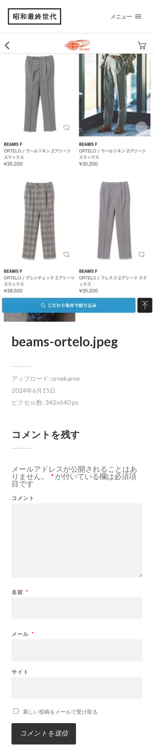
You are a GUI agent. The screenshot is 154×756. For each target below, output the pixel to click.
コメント (22, 498)
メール (22, 634)
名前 (19, 592)
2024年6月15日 (33, 390)
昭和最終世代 (35, 16)
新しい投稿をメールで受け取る (60, 711)
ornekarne (65, 378)
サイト (20, 672)
